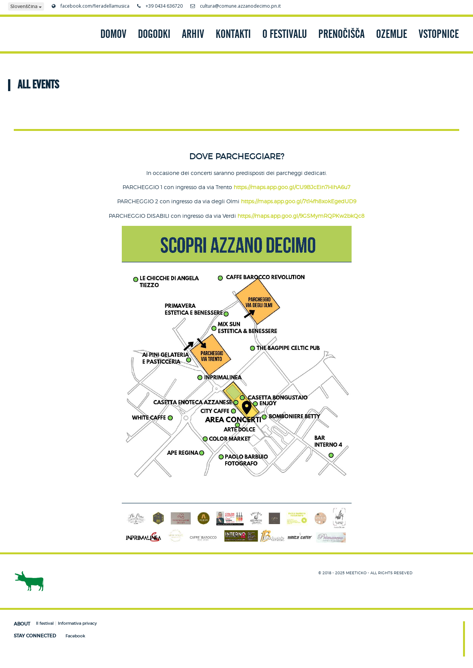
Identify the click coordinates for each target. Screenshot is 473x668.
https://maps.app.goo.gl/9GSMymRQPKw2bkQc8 (301, 215)
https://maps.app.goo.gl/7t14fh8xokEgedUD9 (298, 201)
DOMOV (113, 34)
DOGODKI (154, 34)
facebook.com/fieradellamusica (90, 6)
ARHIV (193, 34)
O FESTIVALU (284, 34)
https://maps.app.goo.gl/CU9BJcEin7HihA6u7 (292, 187)
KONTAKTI (233, 34)
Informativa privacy (77, 623)
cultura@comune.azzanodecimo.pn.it (235, 6)
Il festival (45, 623)
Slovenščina (26, 6)
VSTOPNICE (439, 34)
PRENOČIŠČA (341, 34)
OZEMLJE (391, 34)
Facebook (75, 636)
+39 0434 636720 (160, 6)
